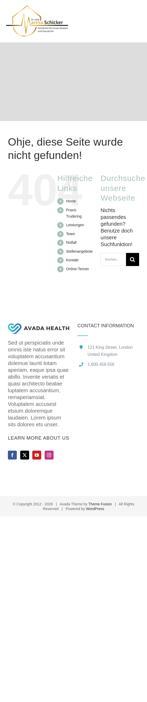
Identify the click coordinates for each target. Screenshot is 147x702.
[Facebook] (12, 455)
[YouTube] (36, 455)
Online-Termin (77, 269)
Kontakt (72, 260)
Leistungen (75, 225)
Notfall (71, 242)
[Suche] (132, 259)
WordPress (95, 509)
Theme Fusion (100, 504)
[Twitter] (24, 455)
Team (70, 234)
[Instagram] (49, 455)
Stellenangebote (79, 251)
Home (71, 201)
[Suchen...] (113, 259)
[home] (39, 327)
